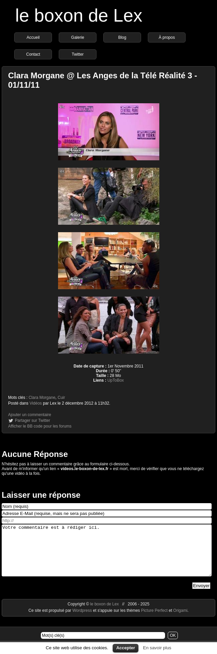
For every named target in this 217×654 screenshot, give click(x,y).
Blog (122, 37)
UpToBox (115, 380)
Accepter (125, 647)
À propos (167, 37)
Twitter (77, 54)
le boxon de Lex (78, 15)
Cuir (61, 397)
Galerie (77, 37)
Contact (33, 54)
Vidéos (35, 403)
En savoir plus (157, 647)
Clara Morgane (42, 397)
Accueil (33, 37)
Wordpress (82, 620)
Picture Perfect (154, 620)
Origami (180, 620)
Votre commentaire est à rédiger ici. (107, 555)
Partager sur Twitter (32, 420)
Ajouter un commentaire (29, 414)
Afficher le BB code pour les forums (40, 426)
